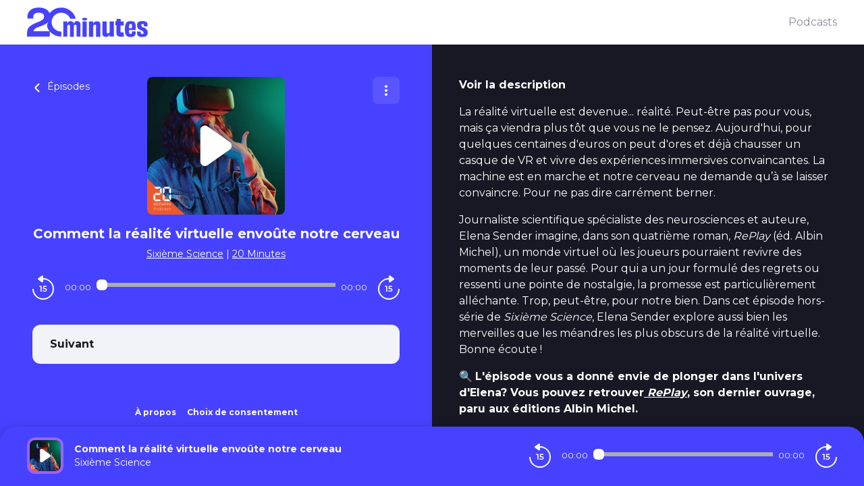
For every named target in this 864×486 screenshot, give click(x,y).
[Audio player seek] (216, 284)
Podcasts (812, 22)
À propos (155, 412)
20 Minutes (259, 254)
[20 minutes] (407, 22)
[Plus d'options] (386, 90)
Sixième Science (184, 254)
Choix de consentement (242, 412)
